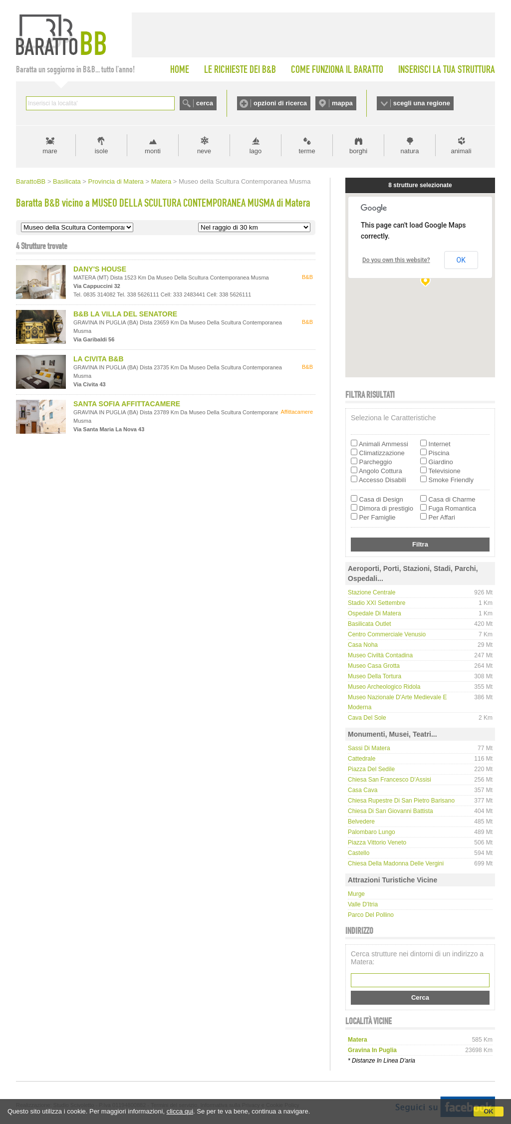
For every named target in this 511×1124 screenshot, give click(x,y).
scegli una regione (421, 103)
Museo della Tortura (374, 676)
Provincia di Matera (116, 181)
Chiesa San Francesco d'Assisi (389, 779)
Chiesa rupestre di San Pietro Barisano (401, 800)
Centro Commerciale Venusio (387, 634)
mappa (342, 103)
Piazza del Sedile (371, 769)
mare (49, 151)
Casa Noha (363, 644)
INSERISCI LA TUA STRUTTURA (446, 69)
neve (204, 151)
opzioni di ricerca (280, 103)
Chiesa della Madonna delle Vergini (396, 863)
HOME (179, 69)
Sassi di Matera (369, 748)
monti (153, 151)
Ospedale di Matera (374, 613)
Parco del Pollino (371, 914)
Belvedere (361, 821)
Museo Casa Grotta (374, 665)
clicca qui (180, 1111)
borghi (358, 151)
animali (461, 151)
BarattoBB (30, 181)
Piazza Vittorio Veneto (377, 842)
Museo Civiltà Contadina (380, 655)
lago (256, 151)
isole (101, 151)
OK (489, 1111)
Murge (356, 893)
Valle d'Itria (363, 904)
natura (410, 151)
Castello (358, 852)
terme (306, 151)
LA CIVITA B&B (98, 359)
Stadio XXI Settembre (376, 602)
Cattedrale (361, 758)
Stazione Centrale (371, 592)
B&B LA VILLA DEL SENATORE (125, 314)
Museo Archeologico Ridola (384, 686)
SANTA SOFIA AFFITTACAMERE (126, 404)
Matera (161, 181)
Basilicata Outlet (369, 623)
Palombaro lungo (371, 832)
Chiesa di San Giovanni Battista (390, 811)
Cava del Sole (367, 717)
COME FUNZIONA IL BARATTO (337, 69)
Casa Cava (362, 790)
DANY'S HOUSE (99, 269)
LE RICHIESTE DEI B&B (240, 69)
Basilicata (67, 181)
